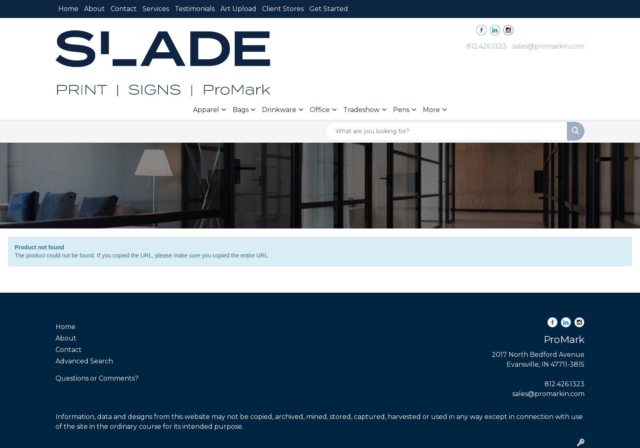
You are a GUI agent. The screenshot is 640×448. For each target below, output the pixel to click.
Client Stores (283, 9)
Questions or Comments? (97, 378)
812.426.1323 (487, 46)
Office (320, 110)
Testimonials (195, 9)
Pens (401, 110)
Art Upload (238, 9)
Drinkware (279, 110)
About (94, 9)
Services (155, 9)
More (431, 110)
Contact (124, 9)
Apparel (206, 110)
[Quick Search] (446, 131)
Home (68, 9)
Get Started (328, 9)
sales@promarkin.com (548, 46)
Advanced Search (84, 361)
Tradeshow (361, 110)
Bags (241, 110)
